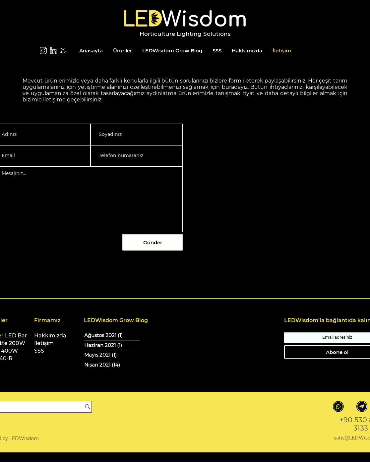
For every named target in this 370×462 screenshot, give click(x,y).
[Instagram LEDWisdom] (43, 50)
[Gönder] (152, 242)
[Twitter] (63, 50)
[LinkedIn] (53, 50)
